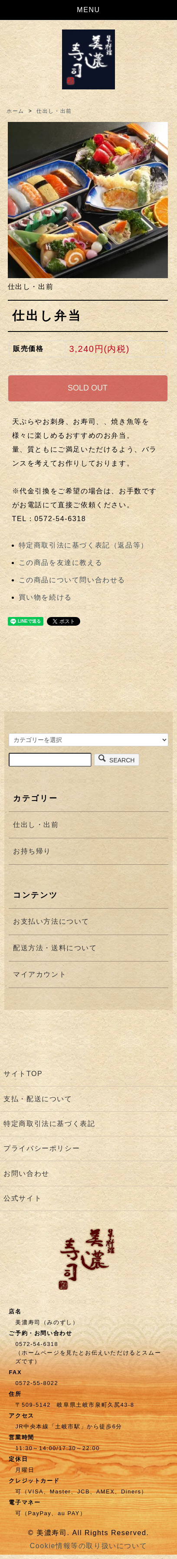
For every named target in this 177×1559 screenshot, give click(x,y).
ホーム (15, 111)
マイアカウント (39, 974)
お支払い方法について (51, 921)
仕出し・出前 (54, 111)
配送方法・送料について (55, 948)
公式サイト (22, 1198)
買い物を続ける (45, 597)
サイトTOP (23, 1073)
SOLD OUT (88, 388)
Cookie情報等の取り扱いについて (89, 1545)
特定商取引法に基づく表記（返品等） (83, 545)
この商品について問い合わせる (72, 580)
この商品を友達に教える (61, 562)
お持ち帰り (32, 851)
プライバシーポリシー (41, 1148)
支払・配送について (37, 1099)
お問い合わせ (26, 1173)
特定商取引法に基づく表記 (49, 1123)
